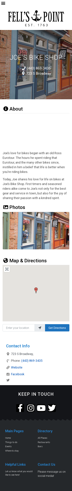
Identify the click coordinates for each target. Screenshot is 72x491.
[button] (3, 3)
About (13, 109)
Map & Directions (25, 261)
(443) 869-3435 (31, 360)
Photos (14, 207)
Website (16, 367)
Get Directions (57, 328)
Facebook (17, 374)
